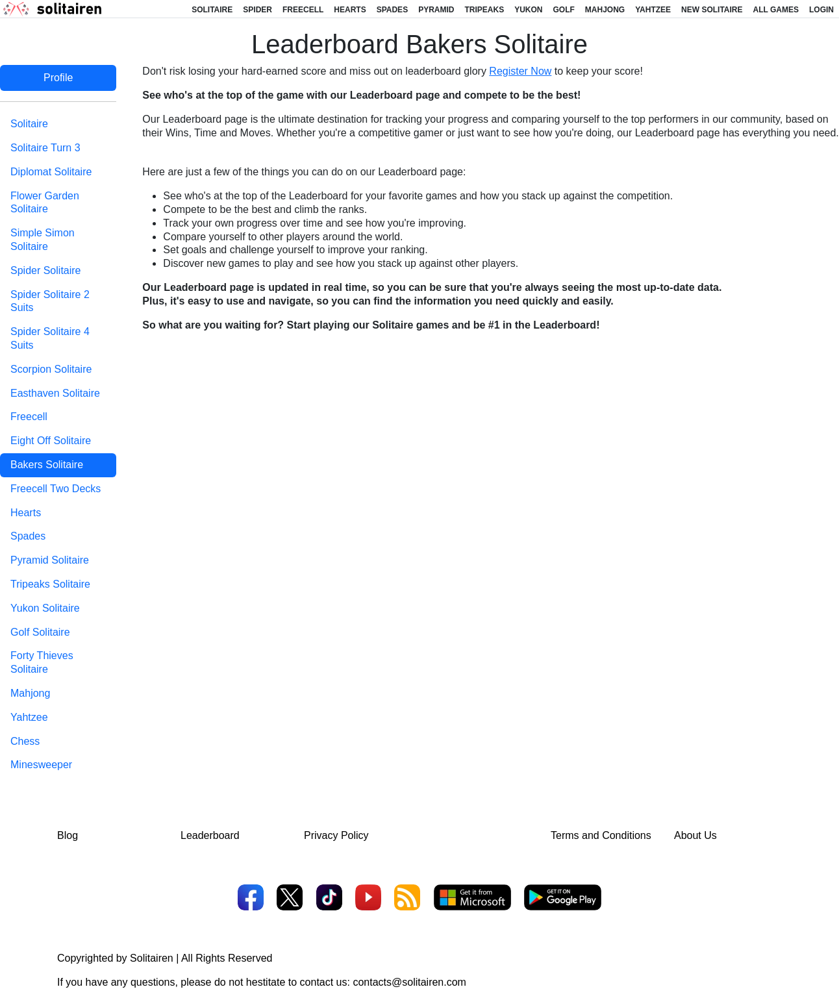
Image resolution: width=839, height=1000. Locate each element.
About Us (695, 835)
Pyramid (436, 9)
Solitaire (212, 9)
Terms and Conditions (601, 835)
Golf (564, 9)
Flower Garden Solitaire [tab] (44, 202)
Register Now (520, 71)
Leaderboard (210, 835)
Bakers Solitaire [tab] (46, 464)
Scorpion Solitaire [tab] (51, 369)
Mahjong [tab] (30, 693)
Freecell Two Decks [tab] (55, 488)
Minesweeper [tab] (41, 764)
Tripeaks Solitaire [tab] (50, 584)
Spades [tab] (27, 536)
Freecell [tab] (28, 416)
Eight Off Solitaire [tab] (50, 440)
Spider (257, 9)
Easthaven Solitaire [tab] (55, 393)
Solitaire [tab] (29, 123)
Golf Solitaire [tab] (40, 632)
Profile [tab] (58, 77)
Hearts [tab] (25, 512)
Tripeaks (484, 9)
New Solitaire (711, 9)
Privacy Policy (336, 835)
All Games (776, 9)
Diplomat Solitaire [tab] (51, 171)
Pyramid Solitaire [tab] (49, 560)
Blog (67, 835)
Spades (392, 9)
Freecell (302, 9)
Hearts (350, 9)
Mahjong (605, 9)
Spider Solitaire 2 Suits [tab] (50, 301)
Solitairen (151, 958)
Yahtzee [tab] (29, 717)
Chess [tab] (25, 741)
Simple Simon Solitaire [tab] (42, 239)
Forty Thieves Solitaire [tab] (41, 662)
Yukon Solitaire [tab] (45, 608)
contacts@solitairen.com (409, 982)
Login (821, 9)
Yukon (528, 9)
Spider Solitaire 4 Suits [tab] (50, 338)
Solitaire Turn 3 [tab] (45, 147)
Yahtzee (653, 9)
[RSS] (407, 899)
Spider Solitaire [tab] (45, 270)
